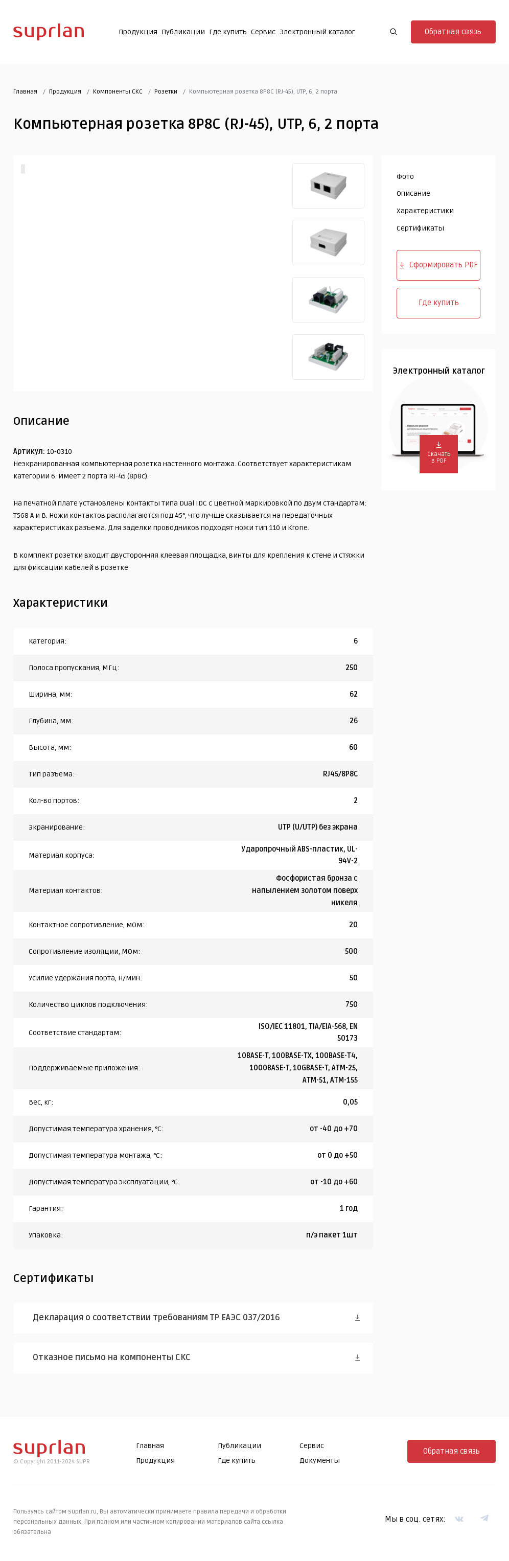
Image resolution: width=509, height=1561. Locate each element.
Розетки (165, 92)
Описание (413, 193)
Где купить (228, 32)
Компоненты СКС (118, 92)
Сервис (263, 32)
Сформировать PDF (439, 264)
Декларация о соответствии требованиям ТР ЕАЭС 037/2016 (157, 1318)
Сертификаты (420, 228)
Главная (25, 92)
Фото (405, 176)
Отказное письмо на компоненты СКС (112, 1357)
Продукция (138, 32)
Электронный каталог (317, 32)
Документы (319, 1460)
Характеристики (425, 210)
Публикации (183, 32)
